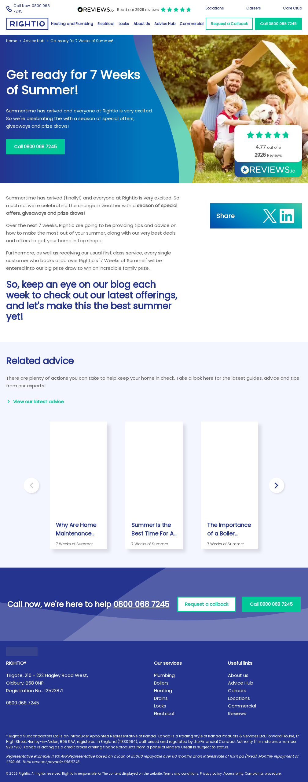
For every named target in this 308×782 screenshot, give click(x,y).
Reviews (237, 713)
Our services (168, 663)
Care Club (292, 8)
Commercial (192, 23)
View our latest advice (38, 401)
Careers (253, 8)
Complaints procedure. (263, 773)
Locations (215, 8)
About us (238, 675)
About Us (142, 23)
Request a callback (206, 604)
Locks (124, 23)
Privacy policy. (211, 773)
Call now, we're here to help (88, 604)
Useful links (240, 663)
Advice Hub (164, 23)
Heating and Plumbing (72, 23)
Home (11, 40)
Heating (163, 690)
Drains (161, 698)
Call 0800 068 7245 (278, 23)
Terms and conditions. (181, 773)
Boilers (161, 683)
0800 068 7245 (22, 703)
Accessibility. (233, 773)
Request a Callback (229, 23)
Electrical (105, 23)
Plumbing (164, 675)
